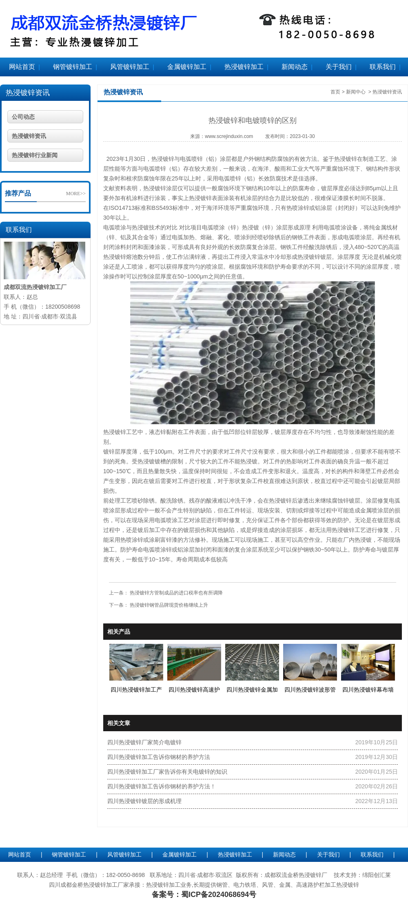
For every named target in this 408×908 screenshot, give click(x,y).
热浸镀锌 (162, 159)
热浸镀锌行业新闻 (35, 155)
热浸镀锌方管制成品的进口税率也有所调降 (176, 593)
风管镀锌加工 (129, 66)
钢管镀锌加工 (72, 66)
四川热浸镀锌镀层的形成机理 (144, 801)
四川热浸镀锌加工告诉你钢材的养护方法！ (161, 786)
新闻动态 (295, 66)
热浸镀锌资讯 (28, 93)
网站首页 (22, 66)
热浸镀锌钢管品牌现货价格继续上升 (168, 605)
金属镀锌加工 (186, 66)
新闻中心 (356, 92)
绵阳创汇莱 (376, 875)
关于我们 (339, 66)
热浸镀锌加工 (244, 66)
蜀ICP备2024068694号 (218, 894)
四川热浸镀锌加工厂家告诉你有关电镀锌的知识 (167, 771)
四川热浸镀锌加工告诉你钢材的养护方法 (158, 757)
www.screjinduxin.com (229, 136)
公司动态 (23, 117)
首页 (335, 92)
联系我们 (383, 66)
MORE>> (76, 193)
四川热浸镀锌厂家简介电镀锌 (144, 742)
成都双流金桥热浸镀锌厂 (295, 875)
